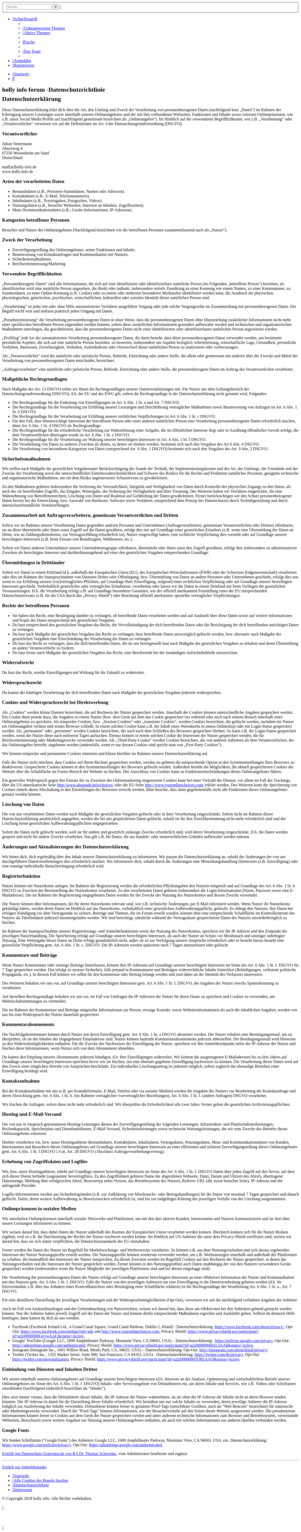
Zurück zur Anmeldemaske (24, 1467)
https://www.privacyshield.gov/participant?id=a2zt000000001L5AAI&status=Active (183, 1345)
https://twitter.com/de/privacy (219, 1354)
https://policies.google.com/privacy (244, 1340)
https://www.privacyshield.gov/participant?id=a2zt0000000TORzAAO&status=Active (168, 1359)
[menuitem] (44, 28)
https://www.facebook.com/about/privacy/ (249, 1327)
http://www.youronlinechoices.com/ (174, 785)
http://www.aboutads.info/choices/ (85, 785)
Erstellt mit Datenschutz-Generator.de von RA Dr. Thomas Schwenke (59, 1453)
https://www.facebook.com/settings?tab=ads (57, 1331)
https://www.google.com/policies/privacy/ (36, 1445)
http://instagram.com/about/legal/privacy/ (233, 1350)
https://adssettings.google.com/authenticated (48, 1345)
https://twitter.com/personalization (40, 1359)
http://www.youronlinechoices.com (130, 1331)
